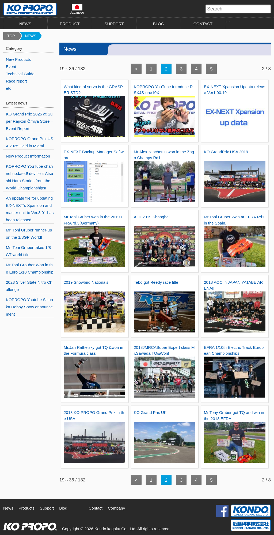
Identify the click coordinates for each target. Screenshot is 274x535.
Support (47, 508)
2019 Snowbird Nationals (86, 282)
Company (116, 508)
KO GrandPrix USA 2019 (226, 151)
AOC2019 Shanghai (151, 217)
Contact (95, 508)
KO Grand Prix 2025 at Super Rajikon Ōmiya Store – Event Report (29, 121)
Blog (63, 508)
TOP (11, 36)
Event (11, 66)
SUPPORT (114, 23)
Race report (16, 81)
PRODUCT (69, 23)
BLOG (158, 23)
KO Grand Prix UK (150, 412)
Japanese (77, 9)
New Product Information (28, 156)
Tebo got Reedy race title (156, 282)
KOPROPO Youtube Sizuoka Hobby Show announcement (29, 306)
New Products (18, 59)
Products (27, 508)
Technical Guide (20, 74)
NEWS (25, 23)
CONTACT (202, 23)
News (8, 508)
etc (8, 88)
